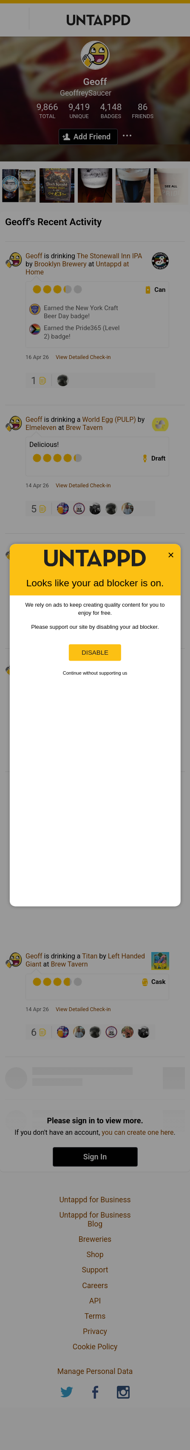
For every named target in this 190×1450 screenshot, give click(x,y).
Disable (95, 652)
